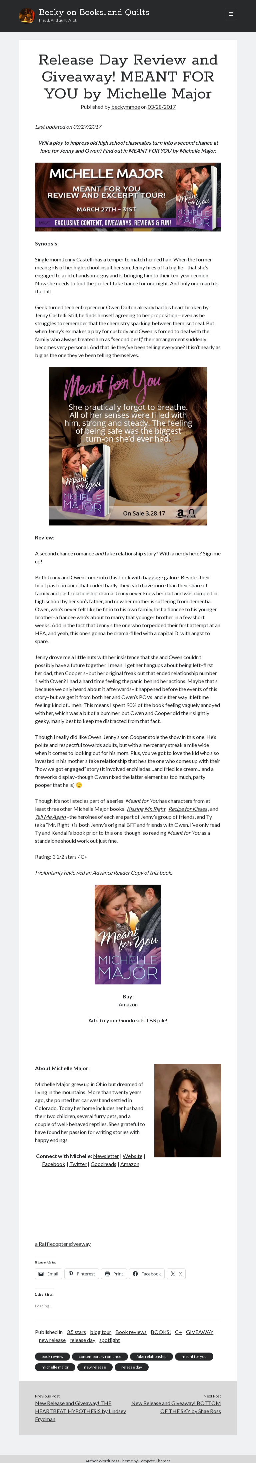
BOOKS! (161, 1332)
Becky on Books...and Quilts (94, 12)
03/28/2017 (162, 106)
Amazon (128, 1004)
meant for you (194, 1356)
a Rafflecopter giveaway (63, 1244)
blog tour (100, 1332)
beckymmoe (125, 106)
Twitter (78, 1164)
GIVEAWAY (199, 1332)
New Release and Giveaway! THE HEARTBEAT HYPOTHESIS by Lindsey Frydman (80, 1411)
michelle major (55, 1367)
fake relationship (151, 1356)
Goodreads (103, 1164)
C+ (178, 1332)
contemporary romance (100, 1356)
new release (52, 1340)
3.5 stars (76, 1332)
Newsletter (106, 1156)
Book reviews (131, 1332)
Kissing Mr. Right (146, 808)
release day (82, 1340)
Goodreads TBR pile (142, 1020)
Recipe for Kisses (187, 808)
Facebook (53, 1164)
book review (52, 1356)
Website (132, 1156)
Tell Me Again (50, 816)
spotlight (109, 1340)
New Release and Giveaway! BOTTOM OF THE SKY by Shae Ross (176, 1407)
